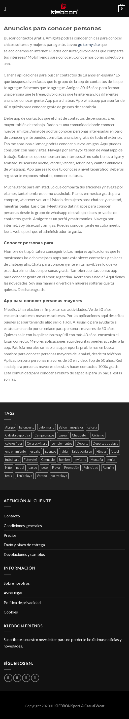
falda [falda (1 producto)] (64, 451)
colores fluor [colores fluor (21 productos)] (13, 443)
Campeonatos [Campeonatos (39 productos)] (44, 435)
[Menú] (7, 8)
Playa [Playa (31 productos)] (56, 467)
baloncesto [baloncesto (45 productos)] (26, 427)
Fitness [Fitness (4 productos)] (101, 451)
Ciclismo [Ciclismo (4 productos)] (98, 435)
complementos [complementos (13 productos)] (62, 443)
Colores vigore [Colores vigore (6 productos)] (37, 443)
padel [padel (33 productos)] (20, 467)
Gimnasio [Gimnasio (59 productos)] (48, 460)
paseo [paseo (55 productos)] (33, 467)
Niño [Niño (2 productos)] (8, 467)
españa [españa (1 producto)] (35, 451)
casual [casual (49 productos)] (63, 435)
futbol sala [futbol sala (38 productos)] (12, 460)
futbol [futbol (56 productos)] (115, 451)
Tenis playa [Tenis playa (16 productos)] (24, 476)
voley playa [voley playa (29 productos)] (59, 476)
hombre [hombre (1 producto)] (64, 460)
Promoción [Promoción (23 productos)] (71, 467)
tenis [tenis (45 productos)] (8, 476)
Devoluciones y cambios (24, 554)
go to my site (89, 44)
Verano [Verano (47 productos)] (42, 476)
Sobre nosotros (17, 583)
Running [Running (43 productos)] (108, 467)
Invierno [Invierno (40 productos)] (80, 460)
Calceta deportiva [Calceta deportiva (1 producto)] (17, 435)
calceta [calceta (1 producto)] (92, 427)
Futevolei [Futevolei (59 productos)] (30, 460)
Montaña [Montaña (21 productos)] (97, 460)
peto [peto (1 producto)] (44, 467)
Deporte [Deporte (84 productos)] (82, 443)
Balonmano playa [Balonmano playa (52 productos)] (71, 427)
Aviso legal (13, 592)
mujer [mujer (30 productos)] (111, 460)
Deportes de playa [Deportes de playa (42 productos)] (105, 443)
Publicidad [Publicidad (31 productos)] (91, 467)
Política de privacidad (22, 602)
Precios (10, 535)
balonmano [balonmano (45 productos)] (46, 427)
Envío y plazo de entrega (24, 544)
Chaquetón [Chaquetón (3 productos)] (80, 435)
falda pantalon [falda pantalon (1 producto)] (82, 451)
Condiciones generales (23, 525)
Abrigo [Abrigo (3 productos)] (10, 427)
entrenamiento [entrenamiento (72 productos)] (15, 451)
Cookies (11, 612)
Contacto (12, 515)
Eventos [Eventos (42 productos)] (50, 451)
